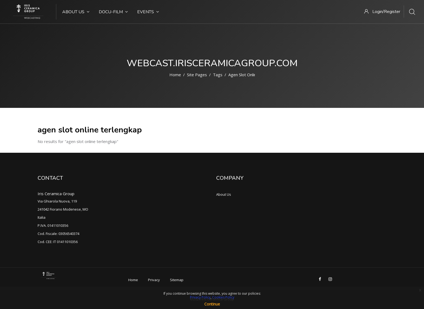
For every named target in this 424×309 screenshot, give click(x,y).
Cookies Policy (223, 297)
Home (175, 74)
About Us (75, 12)
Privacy (154, 279)
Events (148, 12)
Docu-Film (113, 12)
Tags (217, 74)
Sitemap (176, 279)
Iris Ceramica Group (56, 193)
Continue (212, 304)
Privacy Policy (200, 297)
